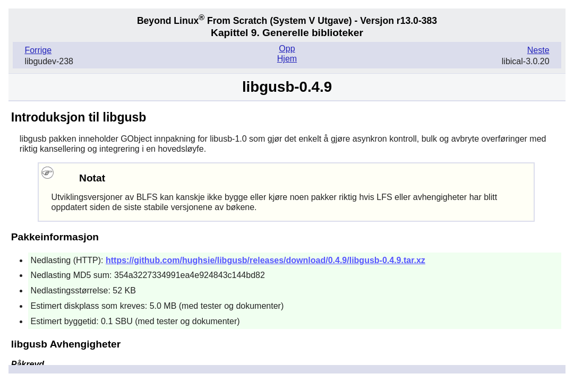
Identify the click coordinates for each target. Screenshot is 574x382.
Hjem (287, 58)
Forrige (38, 50)
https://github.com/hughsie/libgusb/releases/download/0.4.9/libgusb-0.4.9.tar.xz (265, 260)
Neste (538, 50)
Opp (287, 48)
